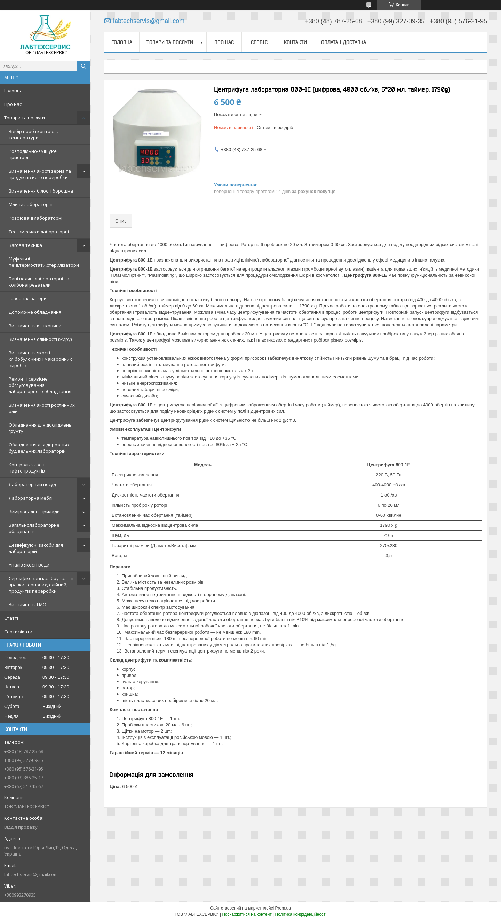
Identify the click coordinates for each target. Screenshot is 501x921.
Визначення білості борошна (41, 191)
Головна (13, 90)
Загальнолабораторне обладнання (34, 528)
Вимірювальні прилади (34, 511)
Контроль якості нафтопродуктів (27, 467)
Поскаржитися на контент (246, 914)
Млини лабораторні (31, 204)
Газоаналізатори (28, 298)
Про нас (13, 104)
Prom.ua (283, 908)
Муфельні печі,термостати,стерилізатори (44, 262)
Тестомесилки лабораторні (39, 231)
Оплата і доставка (343, 42)
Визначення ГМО (27, 604)
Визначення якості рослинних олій (42, 408)
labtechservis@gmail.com (31, 874)
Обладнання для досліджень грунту (40, 428)
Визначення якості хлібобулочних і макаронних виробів (40, 359)
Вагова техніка (25, 245)
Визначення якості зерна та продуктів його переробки (40, 174)
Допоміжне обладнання (35, 312)
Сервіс (259, 42)
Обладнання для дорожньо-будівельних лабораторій (39, 448)
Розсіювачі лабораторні (35, 218)
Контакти (295, 42)
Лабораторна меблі (31, 498)
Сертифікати (18, 632)
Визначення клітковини (35, 325)
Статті (11, 618)
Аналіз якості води (29, 565)
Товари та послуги (24, 118)
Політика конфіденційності (301, 914)
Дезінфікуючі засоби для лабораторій (36, 548)
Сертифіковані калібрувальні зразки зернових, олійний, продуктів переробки (41, 584)
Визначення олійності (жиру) (40, 339)
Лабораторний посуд (32, 484)
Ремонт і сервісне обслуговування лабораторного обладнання (40, 385)
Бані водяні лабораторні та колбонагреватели (39, 281)
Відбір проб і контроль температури (33, 134)
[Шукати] (83, 66)
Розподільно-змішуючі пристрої (34, 154)
